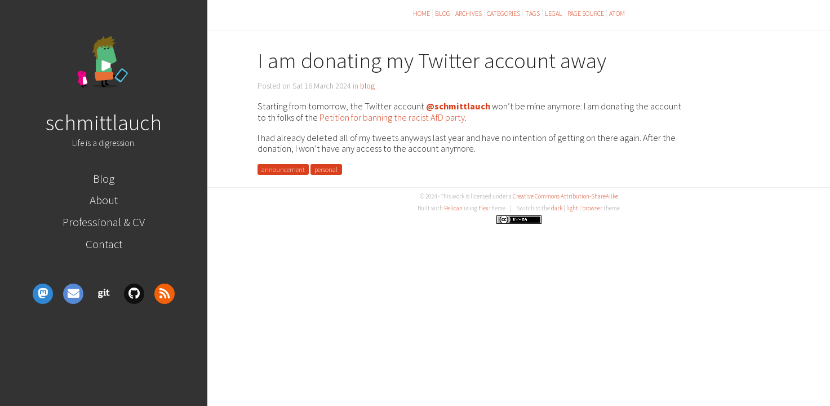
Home (421, 13)
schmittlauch (104, 122)
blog (367, 86)
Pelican (453, 208)
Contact (104, 243)
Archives (468, 13)
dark (556, 208)
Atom (617, 13)
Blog (103, 178)
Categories (503, 13)
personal (326, 169)
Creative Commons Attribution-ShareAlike (565, 196)
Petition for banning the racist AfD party (392, 117)
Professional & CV (104, 222)
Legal (553, 13)
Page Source (585, 13)
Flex (483, 208)
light (572, 208)
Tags (532, 13)
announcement (283, 169)
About (104, 200)
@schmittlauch (458, 106)
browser (592, 208)
